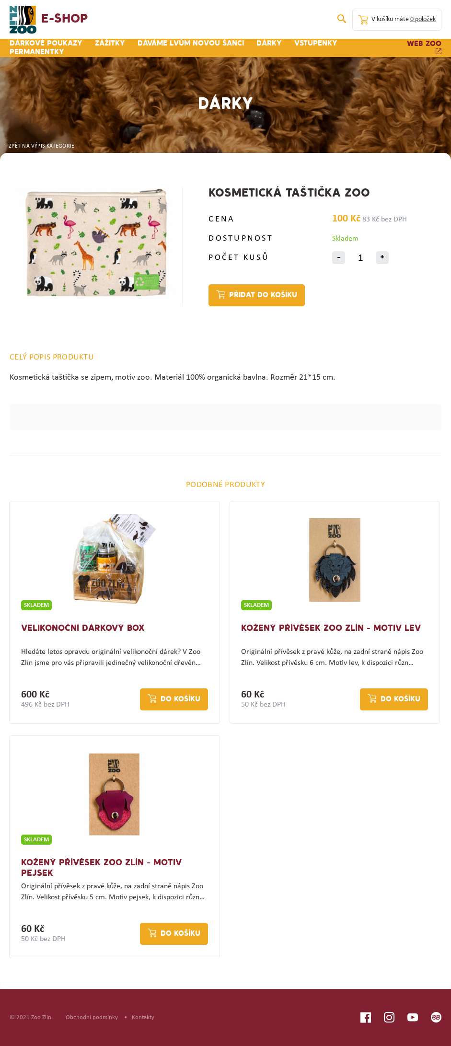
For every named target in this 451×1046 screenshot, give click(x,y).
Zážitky (110, 43)
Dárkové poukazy (46, 43)
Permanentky (37, 52)
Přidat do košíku (263, 295)
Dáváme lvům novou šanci (191, 43)
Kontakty (143, 1017)
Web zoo (424, 47)
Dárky (269, 43)
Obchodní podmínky (92, 1017)
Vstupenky (315, 43)
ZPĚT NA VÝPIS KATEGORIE (38, 146)
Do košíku (180, 699)
